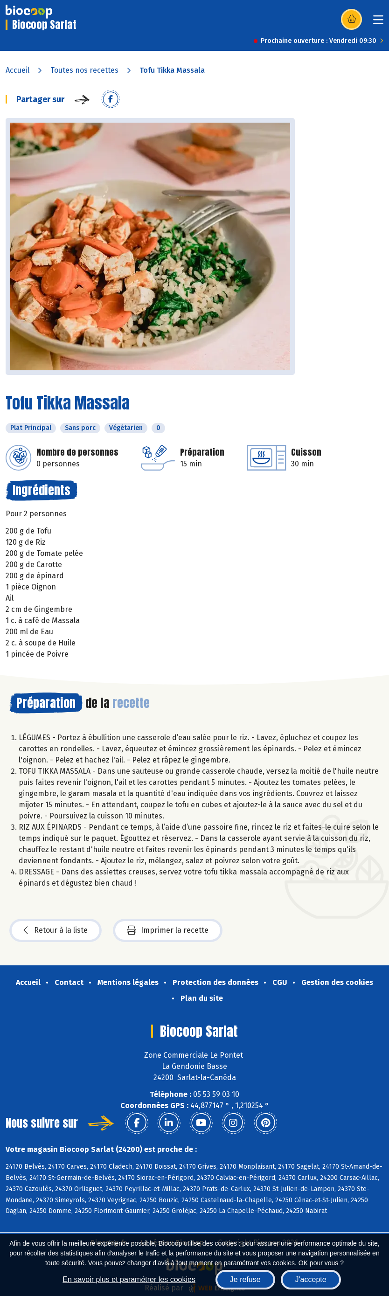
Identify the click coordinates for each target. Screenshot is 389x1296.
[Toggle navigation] (378, 22)
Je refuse (245, 1279)
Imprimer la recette (167, 930)
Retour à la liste (55, 930)
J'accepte (310, 1279)
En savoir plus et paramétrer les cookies (129, 1279)
